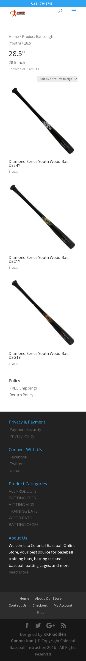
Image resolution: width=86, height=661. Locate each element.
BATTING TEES (22, 497)
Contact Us (18, 605)
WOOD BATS (20, 517)
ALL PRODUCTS (22, 491)
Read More (18, 572)
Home (14, 36)
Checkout (40, 605)
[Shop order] (57, 79)
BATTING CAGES (24, 524)
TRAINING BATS (23, 511)
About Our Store (48, 598)
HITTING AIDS (21, 504)
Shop (40, 612)
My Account (63, 605)
